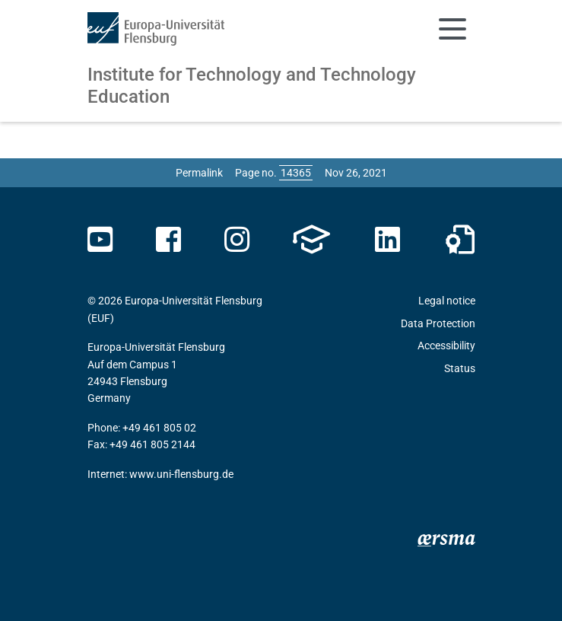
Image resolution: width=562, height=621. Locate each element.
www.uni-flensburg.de (181, 474)
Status (459, 368)
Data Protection (438, 323)
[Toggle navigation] (452, 29)
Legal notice (446, 301)
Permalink (199, 173)
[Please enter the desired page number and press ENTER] (296, 172)
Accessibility (446, 345)
